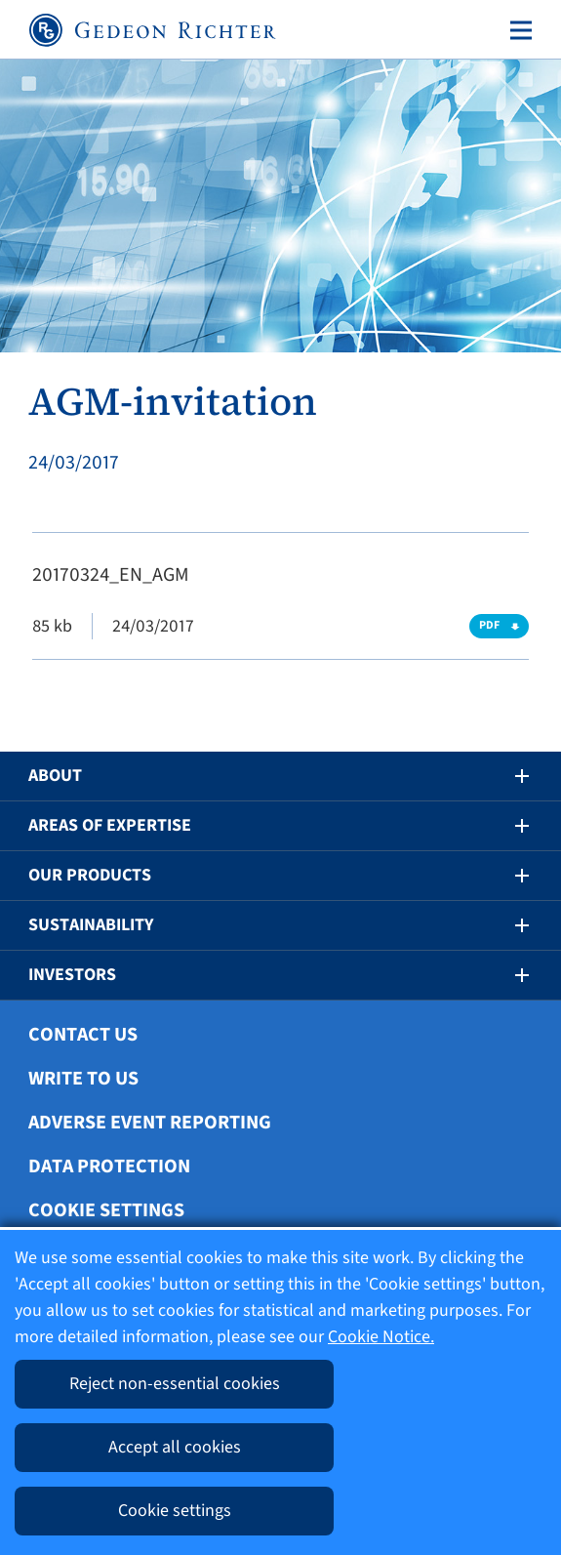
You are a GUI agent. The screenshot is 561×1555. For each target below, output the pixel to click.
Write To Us (83, 1078)
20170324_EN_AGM (110, 575)
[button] (508, 776)
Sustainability (90, 925)
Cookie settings (106, 1210)
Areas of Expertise (109, 825)
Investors (72, 974)
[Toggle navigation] (517, 30)
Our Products (89, 875)
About (55, 775)
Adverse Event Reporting (149, 1122)
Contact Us (83, 1034)
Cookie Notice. (381, 1337)
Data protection (109, 1166)
